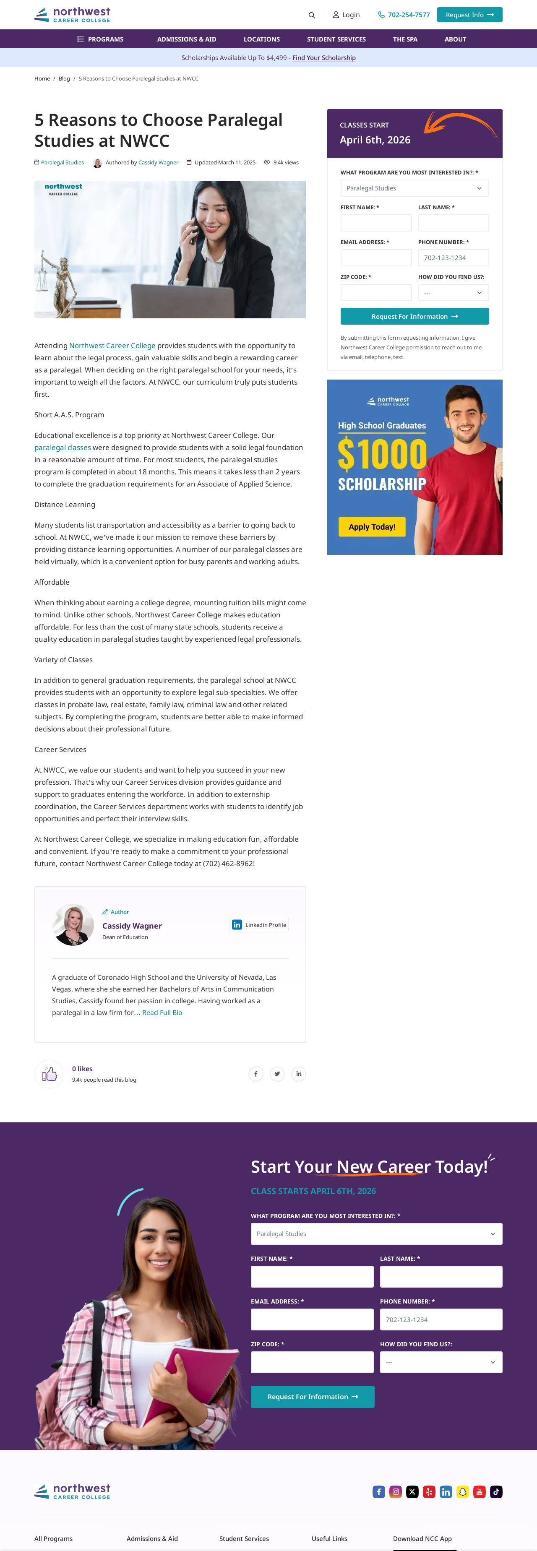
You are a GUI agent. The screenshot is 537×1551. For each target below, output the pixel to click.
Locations (262, 39)
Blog (64, 78)
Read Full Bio (162, 1012)
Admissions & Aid (186, 39)
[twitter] (277, 1074)
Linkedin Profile (259, 924)
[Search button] (312, 14)
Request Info (470, 14)
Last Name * (436, 207)
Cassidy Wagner (158, 162)
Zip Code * (356, 277)
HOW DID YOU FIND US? (451, 277)
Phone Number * (443, 242)
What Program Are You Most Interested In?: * (409, 172)
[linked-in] (298, 1074)
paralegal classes (62, 447)
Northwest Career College (112, 345)
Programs (100, 39)
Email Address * (365, 242)
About (456, 39)
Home (42, 78)
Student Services (336, 39)
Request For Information (415, 316)
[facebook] (255, 1074)
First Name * (360, 207)
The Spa (405, 39)
